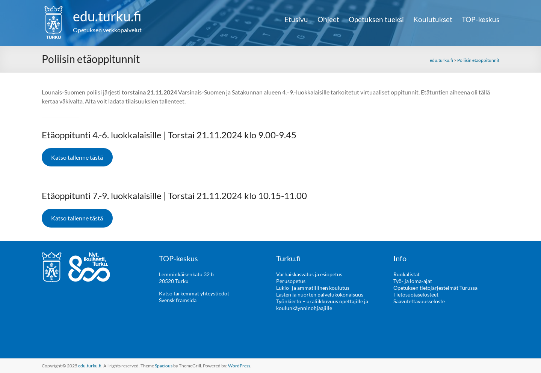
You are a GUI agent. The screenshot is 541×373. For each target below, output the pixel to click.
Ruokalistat (406, 274)
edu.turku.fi (107, 16)
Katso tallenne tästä (77, 157)
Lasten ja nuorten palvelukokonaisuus (319, 294)
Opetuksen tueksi (376, 19)
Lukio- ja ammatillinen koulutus (312, 288)
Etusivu (296, 19)
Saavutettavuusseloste (419, 301)
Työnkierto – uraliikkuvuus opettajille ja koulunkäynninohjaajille (322, 304)
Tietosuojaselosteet (415, 294)
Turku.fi (288, 258)
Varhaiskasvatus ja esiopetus (309, 274)
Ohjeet (328, 19)
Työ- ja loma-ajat (412, 281)
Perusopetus (290, 281)
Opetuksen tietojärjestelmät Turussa (435, 288)
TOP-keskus (480, 19)
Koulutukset (432, 19)
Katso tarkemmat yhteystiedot (194, 293)
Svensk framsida (177, 300)
